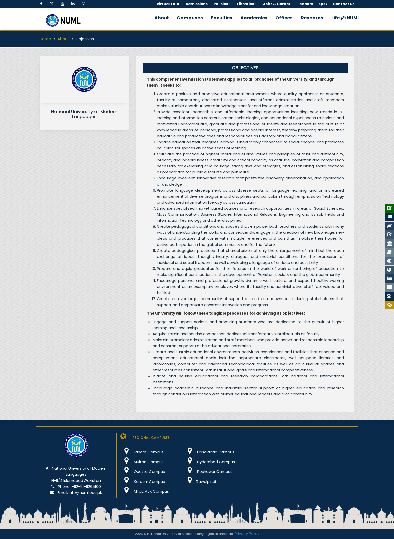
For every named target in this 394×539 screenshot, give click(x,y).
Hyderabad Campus (209, 461)
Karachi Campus (142, 481)
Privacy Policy (247, 533)
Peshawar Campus (207, 471)
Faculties (221, 18)
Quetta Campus (142, 471)
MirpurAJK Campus (144, 491)
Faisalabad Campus (208, 452)
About (161, 18)
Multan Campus (142, 461)
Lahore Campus (142, 452)
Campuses (190, 18)
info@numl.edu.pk (85, 492)
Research (312, 18)
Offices (284, 18)
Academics (253, 18)
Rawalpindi (199, 481)
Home (45, 38)
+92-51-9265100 (86, 486)
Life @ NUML (345, 18)
